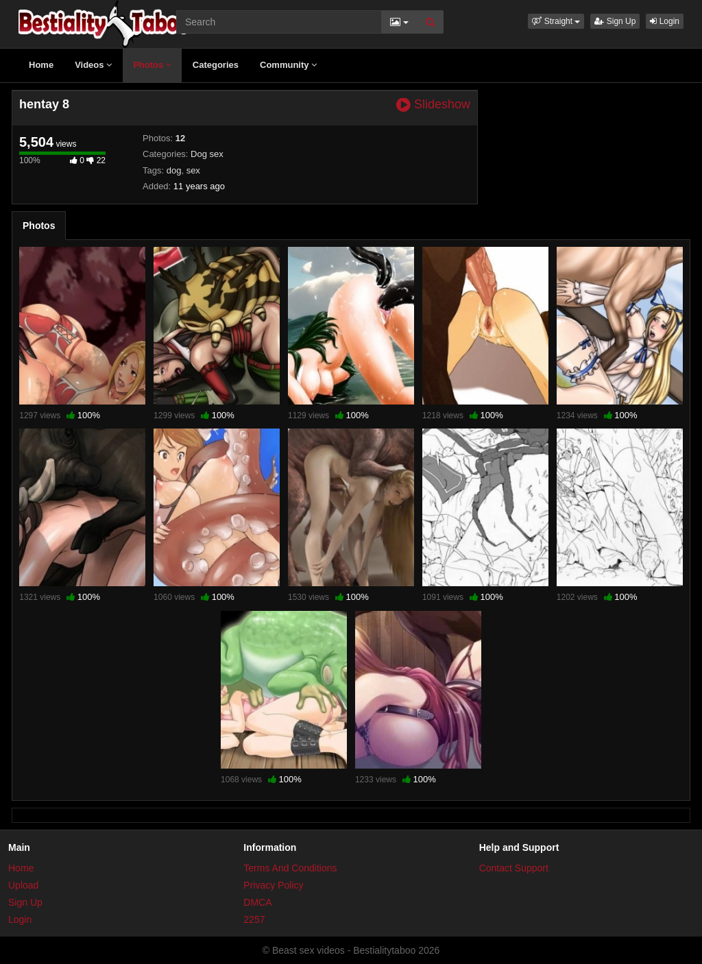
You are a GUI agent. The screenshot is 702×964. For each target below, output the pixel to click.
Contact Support (513, 868)
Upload (23, 885)
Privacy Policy (273, 885)
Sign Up (615, 21)
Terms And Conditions (290, 868)
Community (288, 65)
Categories (216, 65)
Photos (152, 65)
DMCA (257, 902)
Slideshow (433, 104)
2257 (254, 919)
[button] (556, 21)
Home (41, 65)
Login (664, 21)
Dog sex (207, 154)
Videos (93, 65)
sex (193, 170)
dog (174, 170)
